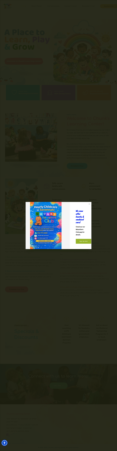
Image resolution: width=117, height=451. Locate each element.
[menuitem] (24, 6)
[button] (4, 443)
